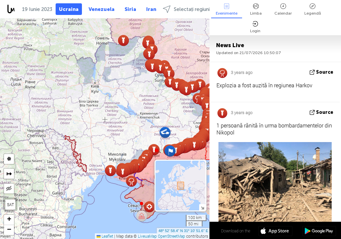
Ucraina (69, 9)
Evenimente (226, 9)
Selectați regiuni (186, 9)
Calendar (283, 9)
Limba (256, 9)
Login (255, 27)
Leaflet (105, 236)
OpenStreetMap (171, 236)
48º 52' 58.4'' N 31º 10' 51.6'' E (183, 231)
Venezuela (102, 9)
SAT (10, 204)
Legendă (312, 9)
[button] (156, 150)
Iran (151, 9)
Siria (130, 9)
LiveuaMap (147, 236)
